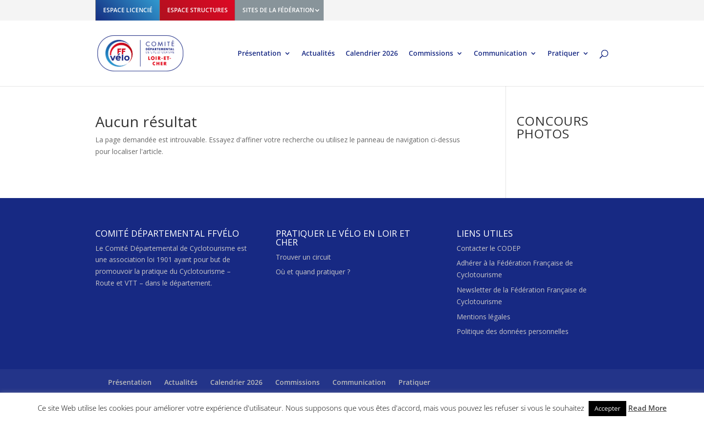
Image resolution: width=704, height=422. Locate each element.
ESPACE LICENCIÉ (128, 10)
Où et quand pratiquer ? (313, 271)
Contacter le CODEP (489, 248)
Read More (647, 408)
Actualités (318, 54)
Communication (500, 54)
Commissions (431, 54)
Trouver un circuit (303, 257)
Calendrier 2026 (372, 54)
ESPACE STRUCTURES (197, 10)
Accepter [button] (607, 408)
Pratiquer (563, 54)
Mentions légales (483, 316)
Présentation (259, 54)
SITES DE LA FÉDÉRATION (278, 10)
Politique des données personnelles (513, 331)
